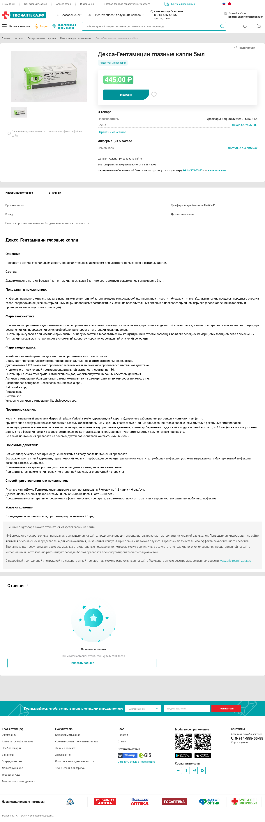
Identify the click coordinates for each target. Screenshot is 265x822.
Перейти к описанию (112, 132)
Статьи (122, 741)
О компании (8, 4)
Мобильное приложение (192, 729)
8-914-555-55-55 (165, 15)
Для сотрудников (12, 768)
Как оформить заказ (35, 4)
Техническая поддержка (70, 768)
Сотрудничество (12, 761)
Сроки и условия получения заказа (76, 741)
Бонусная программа (180, 4)
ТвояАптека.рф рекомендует (64, 26)
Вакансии (8, 754)
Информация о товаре (19, 192)
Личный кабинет (65, 748)
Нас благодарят (11, 748)
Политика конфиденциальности (74, 761)
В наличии (55, 192)
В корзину (126, 94)
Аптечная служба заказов (17, 741)
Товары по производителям (18, 781)
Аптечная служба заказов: (168, 11)
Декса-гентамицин (244, 125)
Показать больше (82, 663)
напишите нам (217, 170)
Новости (123, 734)
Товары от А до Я (12, 774)
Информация (87, 4)
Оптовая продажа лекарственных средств (127, 4)
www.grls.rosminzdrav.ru (236, 560)
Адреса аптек (63, 4)
